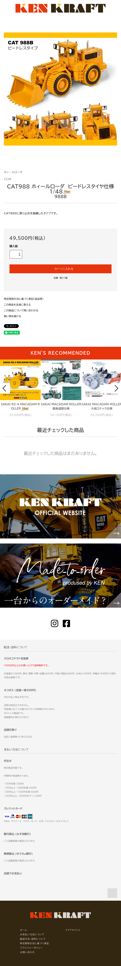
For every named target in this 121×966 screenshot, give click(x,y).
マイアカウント (73, 930)
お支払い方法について (32, 934)
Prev (5, 388)
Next (116, 388)
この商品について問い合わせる (21, 310)
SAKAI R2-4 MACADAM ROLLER (20, 407)
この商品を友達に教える (17, 304)
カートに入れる (60, 268)
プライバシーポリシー (31, 948)
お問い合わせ (27, 952)
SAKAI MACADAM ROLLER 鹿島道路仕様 (61, 406)
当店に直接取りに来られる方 (18, 737)
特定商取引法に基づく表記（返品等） (24, 299)
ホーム (23, 930)
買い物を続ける (12, 316)
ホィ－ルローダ (13, 172)
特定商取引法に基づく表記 (34, 943)
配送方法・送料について (33, 939)
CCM (7, 179)
